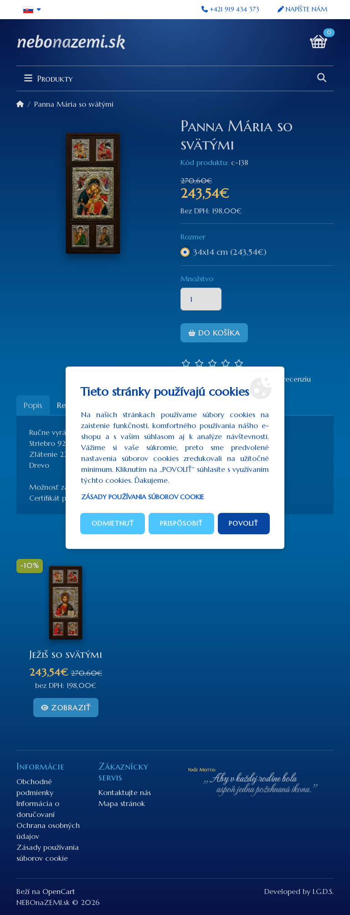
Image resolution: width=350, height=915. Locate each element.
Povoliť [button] (243, 523)
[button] (32, 9)
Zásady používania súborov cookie (142, 497)
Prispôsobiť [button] (181, 523)
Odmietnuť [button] (113, 523)
